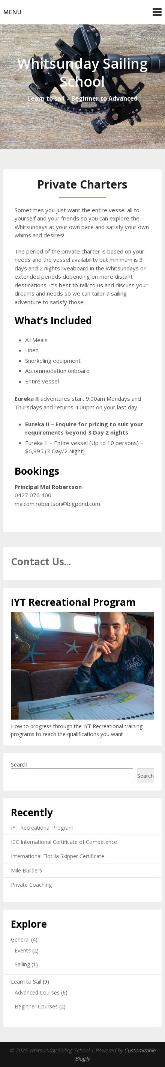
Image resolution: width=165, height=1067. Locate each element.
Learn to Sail (26, 981)
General (20, 939)
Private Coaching (31, 884)
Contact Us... (41, 561)
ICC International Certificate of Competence (64, 841)
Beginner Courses (36, 1006)
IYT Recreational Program (42, 827)
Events (23, 950)
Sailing (22, 964)
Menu (12, 12)
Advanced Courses (37, 992)
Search (19, 764)
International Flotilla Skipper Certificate (57, 856)
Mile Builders (26, 870)
